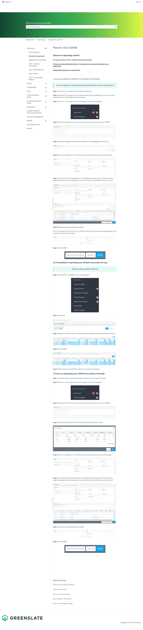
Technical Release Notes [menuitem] (33, 96)
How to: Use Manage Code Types (63, 603)
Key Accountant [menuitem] (34, 52)
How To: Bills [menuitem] (33, 74)
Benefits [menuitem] (29, 121)
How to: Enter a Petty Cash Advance (63, 584)
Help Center (30, 40)
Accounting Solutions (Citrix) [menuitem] (34, 102)
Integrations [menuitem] (31, 107)
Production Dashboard (59, 589)
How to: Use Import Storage (61, 594)
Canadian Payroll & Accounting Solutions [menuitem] (34, 112)
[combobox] (70, 27)
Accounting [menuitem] (30, 48)
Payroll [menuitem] (29, 83)
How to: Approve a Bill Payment (62, 599)
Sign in (138, 2)
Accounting (41, 40)
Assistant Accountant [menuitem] (37, 56)
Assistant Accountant (55, 40)
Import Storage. (100, 378)
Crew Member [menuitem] (31, 87)
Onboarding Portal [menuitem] (33, 125)
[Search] (115, 27)
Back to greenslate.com (131, 8)
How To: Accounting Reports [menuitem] (35, 78)
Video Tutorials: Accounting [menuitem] (34, 65)
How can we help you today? (38, 23)
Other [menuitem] (29, 91)
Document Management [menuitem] (35, 117)
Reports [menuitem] (29, 128)
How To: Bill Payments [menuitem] (36, 70)
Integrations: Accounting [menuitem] (37, 60)
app (97, 269)
